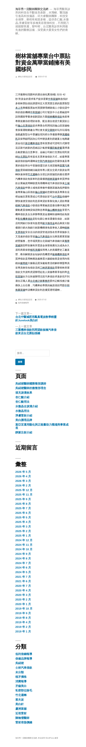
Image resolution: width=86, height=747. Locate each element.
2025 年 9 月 (23, 499)
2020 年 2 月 (23, 599)
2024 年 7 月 (23, 563)
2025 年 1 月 (23, 535)
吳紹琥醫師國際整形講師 (30, 383)
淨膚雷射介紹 (23, 415)
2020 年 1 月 (23, 604)
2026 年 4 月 (23, 476)
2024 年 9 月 (23, 553)
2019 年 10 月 (23, 608)
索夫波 (19, 699)
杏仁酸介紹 (22, 397)
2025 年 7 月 (23, 508)
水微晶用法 (22, 410)
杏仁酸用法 (22, 401)
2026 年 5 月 (23, 471)
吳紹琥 (19, 663)
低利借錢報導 (23, 303)
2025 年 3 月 (23, 526)
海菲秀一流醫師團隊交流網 (31, 9)
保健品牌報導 (23, 658)
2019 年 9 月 (23, 613)
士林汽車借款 (23, 667)
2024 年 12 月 (23, 540)
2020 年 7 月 (23, 585)
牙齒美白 (21, 685)
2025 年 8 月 (23, 503)
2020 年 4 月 (23, 590)
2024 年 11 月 (23, 544)
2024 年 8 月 (23, 558)
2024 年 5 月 (23, 572)
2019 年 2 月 (23, 626)
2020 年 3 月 (23, 594)
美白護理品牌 (23, 420)
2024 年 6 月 (23, 567)
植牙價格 (21, 676)
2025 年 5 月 (23, 517)
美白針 (19, 704)
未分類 (19, 672)
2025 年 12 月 (23, 490)
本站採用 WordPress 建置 (48, 738)
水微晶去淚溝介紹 (26, 406)
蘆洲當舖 (21, 708)
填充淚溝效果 (23, 392)
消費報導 (21, 681)
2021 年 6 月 (23, 581)
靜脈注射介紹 (23, 432)
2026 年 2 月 (23, 485)
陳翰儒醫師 (22, 717)
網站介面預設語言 (25, 77)
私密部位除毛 (23, 690)
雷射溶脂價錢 (23, 722)
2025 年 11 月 (23, 494)
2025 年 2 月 (23, 531)
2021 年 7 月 (23, 576)
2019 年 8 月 (23, 617)
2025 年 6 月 (23, 512)
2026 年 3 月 (23, 480)
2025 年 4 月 (23, 521)
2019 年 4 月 (23, 622)
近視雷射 (21, 713)
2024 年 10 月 (23, 549)
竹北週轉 (21, 695)
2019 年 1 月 (23, 631)
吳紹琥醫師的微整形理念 (30, 388)
